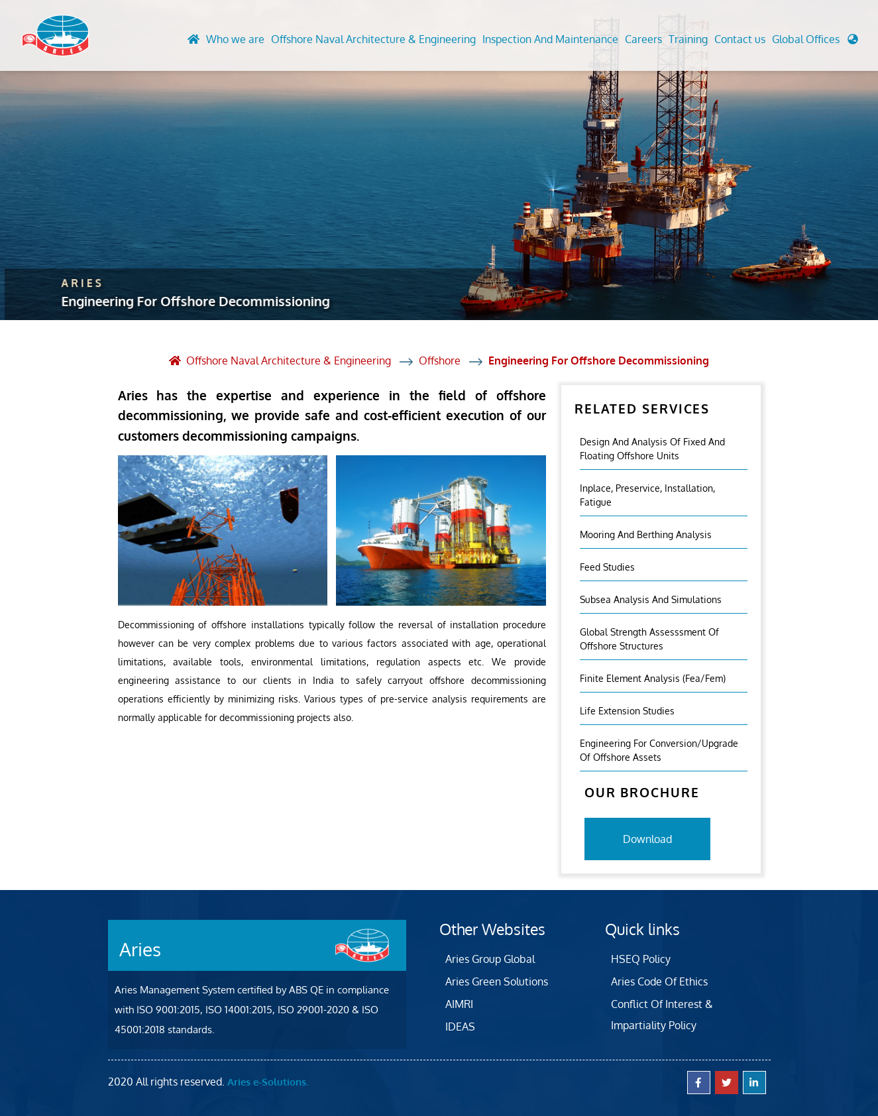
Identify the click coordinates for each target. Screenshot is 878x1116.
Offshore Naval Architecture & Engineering (373, 39)
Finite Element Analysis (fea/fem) (653, 678)
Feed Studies (607, 567)
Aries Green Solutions (496, 981)
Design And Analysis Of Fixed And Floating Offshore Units (652, 448)
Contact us (739, 39)
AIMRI (459, 1004)
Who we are (235, 39)
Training (688, 39)
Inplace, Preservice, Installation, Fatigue (647, 495)
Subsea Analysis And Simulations (651, 599)
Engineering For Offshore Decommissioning (598, 360)
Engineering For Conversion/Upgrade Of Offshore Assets (659, 750)
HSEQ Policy (641, 959)
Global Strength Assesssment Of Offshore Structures (649, 638)
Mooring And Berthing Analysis (646, 534)
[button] (815, 42)
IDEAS (460, 1026)
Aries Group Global (490, 959)
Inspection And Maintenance (550, 39)
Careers (643, 39)
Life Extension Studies (627, 710)
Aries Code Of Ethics (659, 981)
